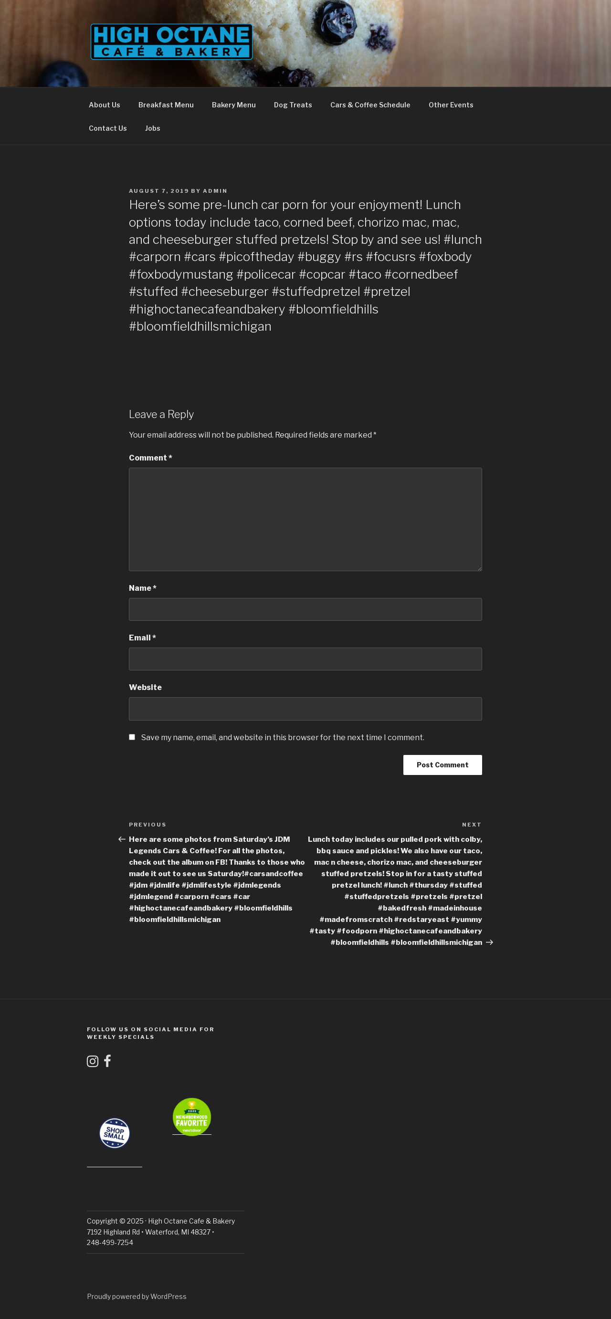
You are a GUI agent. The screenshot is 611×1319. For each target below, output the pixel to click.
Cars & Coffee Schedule (370, 105)
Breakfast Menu (166, 105)
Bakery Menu (234, 105)
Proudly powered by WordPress (137, 1296)
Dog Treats (293, 105)
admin (215, 191)
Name (143, 588)
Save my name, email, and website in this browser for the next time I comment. (282, 737)
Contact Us (108, 128)
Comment (150, 457)
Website (145, 687)
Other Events (451, 105)
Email (142, 637)
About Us (104, 105)
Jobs (152, 128)
